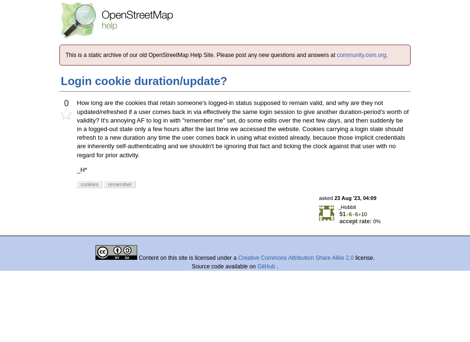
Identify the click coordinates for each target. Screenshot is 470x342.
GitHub (267, 266)
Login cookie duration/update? (144, 81)
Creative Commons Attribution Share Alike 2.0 (296, 258)
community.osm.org (361, 55)
